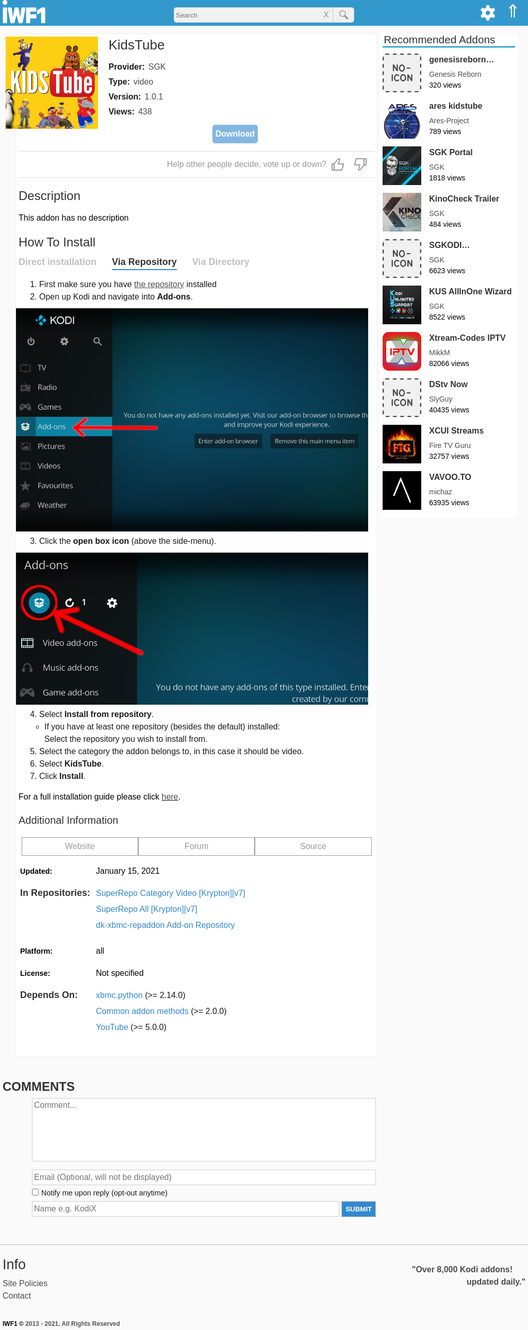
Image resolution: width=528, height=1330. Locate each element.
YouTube (131, 1027)
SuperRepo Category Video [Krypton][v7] (170, 893)
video (143, 81)
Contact (17, 1295)
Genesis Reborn (455, 74)
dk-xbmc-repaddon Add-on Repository (165, 925)
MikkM (439, 352)
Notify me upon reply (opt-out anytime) (104, 1193)
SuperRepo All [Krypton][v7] (146, 909)
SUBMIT (358, 1209)
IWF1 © (13, 1323)
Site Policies (25, 1283)
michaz (440, 492)
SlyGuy (440, 399)
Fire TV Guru (450, 445)
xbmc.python (140, 995)
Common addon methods (161, 1011)
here (169, 796)
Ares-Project (449, 121)
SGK (157, 66)
